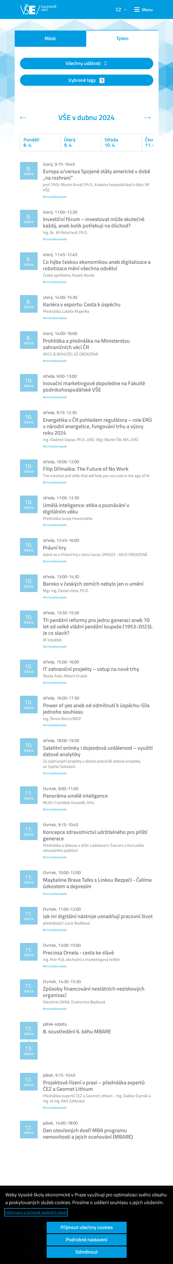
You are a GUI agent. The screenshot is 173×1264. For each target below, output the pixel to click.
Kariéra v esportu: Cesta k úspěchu (81, 304)
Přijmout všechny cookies (87, 1227)
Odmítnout (86, 1251)
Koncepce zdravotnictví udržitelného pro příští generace (95, 835)
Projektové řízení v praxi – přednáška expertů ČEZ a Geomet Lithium (94, 1085)
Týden (122, 38)
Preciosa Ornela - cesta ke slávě (78, 952)
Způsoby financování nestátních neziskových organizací (93, 991)
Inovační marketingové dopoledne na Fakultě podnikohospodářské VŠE (94, 386)
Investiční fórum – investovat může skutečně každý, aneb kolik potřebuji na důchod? (93, 222)
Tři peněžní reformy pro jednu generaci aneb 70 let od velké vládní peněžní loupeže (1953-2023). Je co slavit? (98, 626)
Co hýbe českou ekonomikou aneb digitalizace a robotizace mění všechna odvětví (97, 265)
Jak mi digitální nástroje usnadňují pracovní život (98, 916)
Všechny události (84, 63)
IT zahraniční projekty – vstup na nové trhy (91, 669)
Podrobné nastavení (86, 1239)
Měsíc (50, 38)
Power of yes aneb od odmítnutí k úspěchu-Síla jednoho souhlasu (96, 708)
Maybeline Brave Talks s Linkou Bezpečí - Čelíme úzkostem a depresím (97, 883)
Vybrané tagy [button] (86, 80)
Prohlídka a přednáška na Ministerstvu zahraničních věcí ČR (86, 344)
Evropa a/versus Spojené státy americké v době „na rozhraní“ (96, 174)
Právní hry (54, 547)
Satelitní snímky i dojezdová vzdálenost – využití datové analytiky (98, 751)
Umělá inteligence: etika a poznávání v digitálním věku (86, 508)
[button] (142, 9)
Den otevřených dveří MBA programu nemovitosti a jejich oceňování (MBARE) (88, 1133)
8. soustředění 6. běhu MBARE (77, 1031)
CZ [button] (118, 9)
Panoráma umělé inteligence (75, 795)
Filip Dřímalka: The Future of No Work (85, 469)
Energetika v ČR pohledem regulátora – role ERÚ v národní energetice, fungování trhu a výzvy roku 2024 (97, 426)
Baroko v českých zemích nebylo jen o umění (93, 583)
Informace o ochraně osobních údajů (36, 1212)
